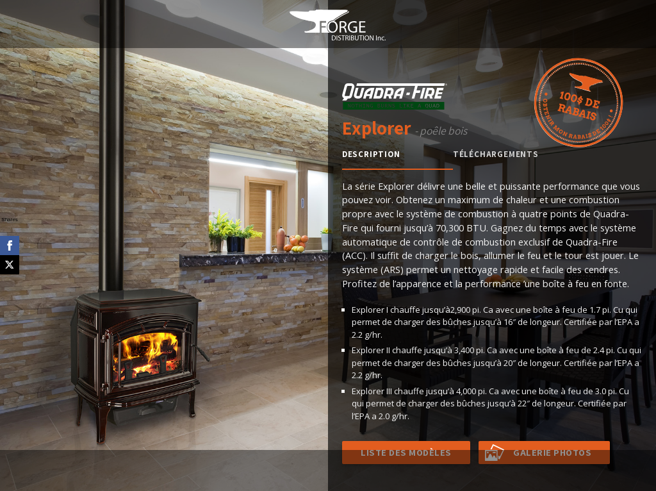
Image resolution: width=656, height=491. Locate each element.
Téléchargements (496, 154)
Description (371, 154)
